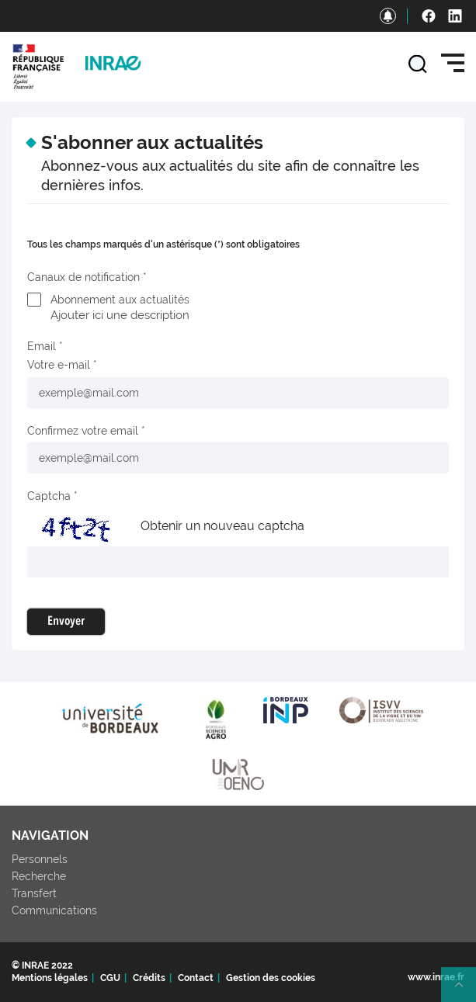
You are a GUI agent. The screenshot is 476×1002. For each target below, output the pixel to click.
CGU (110, 978)
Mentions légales (50, 978)
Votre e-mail (58, 365)
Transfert (34, 893)
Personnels (40, 859)
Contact (196, 978)
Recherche (39, 876)
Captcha (49, 496)
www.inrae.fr (436, 977)
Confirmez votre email (82, 431)
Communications (54, 910)
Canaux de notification (83, 277)
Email (41, 346)
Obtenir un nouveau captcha (222, 525)
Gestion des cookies (270, 978)
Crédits (149, 978)
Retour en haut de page (465, 991)
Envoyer (66, 621)
